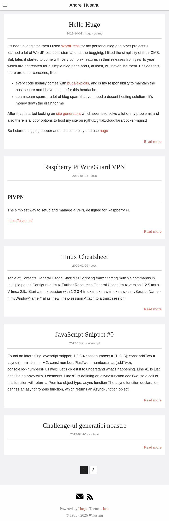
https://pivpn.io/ (19, 221)
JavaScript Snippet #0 (84, 334)
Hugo (82, 509)
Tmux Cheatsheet (84, 256)
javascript (93, 343)
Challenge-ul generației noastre (84, 425)
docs (93, 175)
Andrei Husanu (85, 5)
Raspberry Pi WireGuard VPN (84, 167)
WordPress (70, 46)
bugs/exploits (78, 83)
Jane (106, 509)
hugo (88, 33)
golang (97, 33)
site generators (68, 114)
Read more (153, 141)
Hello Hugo (84, 24)
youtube (93, 434)
